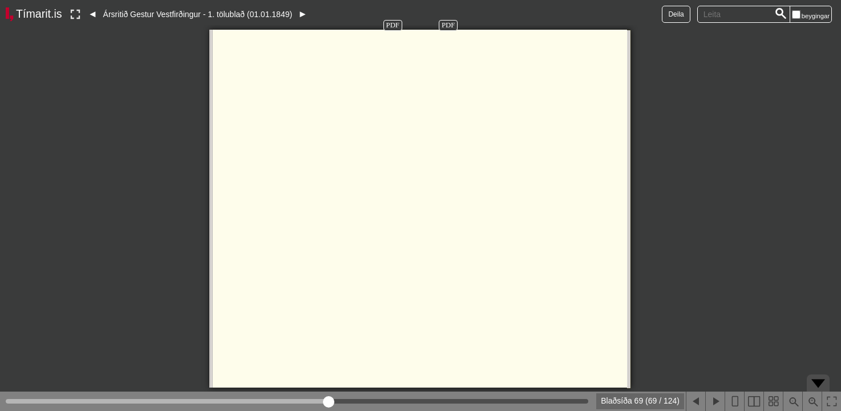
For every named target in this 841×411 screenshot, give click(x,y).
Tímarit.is (39, 13)
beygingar (816, 16)
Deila (676, 14)
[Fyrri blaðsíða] (695, 401)
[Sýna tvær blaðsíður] (753, 401)
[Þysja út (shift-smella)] (792, 401)
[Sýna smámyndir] (773, 401)
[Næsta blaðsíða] (715, 401)
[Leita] (781, 14)
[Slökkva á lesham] (75, 14)
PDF (392, 25)
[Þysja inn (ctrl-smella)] (812, 401)
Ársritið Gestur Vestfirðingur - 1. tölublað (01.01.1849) (198, 14)
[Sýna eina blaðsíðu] (734, 401)
